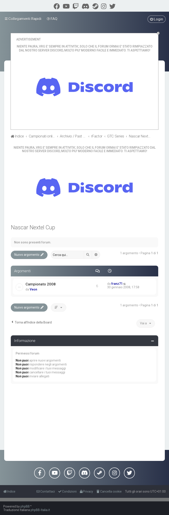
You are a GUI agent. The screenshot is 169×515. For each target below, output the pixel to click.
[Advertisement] (84, 421)
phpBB (25, 506)
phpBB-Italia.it (40, 510)
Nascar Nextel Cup (33, 227)
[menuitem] (52, 18)
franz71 (117, 283)
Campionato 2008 (41, 284)
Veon (33, 289)
